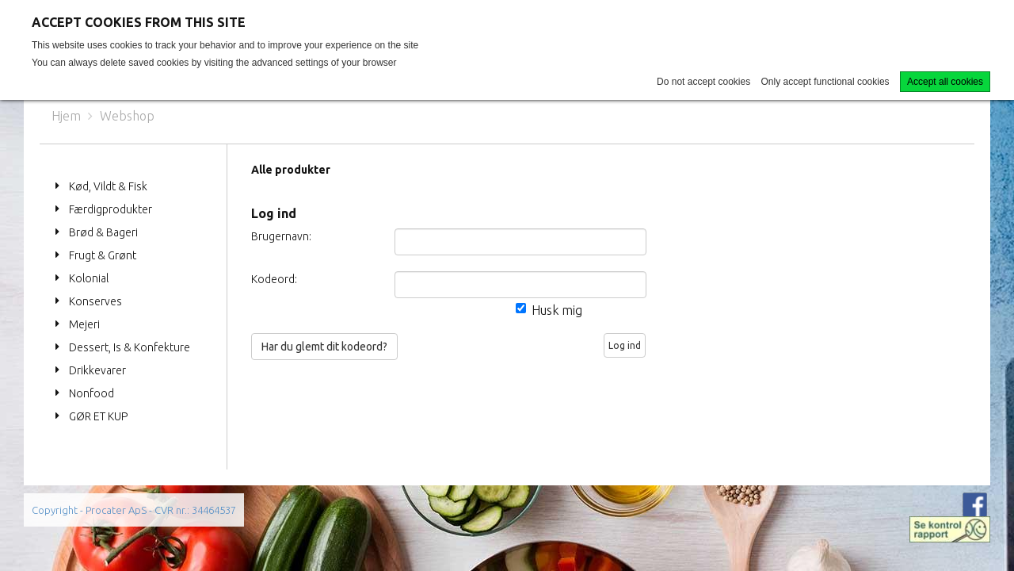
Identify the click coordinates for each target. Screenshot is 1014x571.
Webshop (127, 116)
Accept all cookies (945, 81)
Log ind (624, 345)
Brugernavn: (281, 236)
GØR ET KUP (98, 416)
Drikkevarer (97, 370)
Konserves (95, 301)
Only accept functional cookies (825, 81)
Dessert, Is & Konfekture (129, 347)
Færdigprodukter (110, 209)
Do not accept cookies (703, 81)
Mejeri (84, 324)
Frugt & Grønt (102, 255)
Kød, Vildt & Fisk (108, 186)
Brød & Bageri (103, 232)
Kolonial (89, 278)
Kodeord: (274, 279)
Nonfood (91, 393)
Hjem (66, 116)
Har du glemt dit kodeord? (324, 346)
